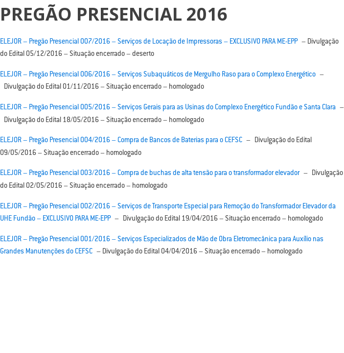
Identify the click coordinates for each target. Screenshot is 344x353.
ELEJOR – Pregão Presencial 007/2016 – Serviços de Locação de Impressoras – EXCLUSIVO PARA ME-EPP (149, 42)
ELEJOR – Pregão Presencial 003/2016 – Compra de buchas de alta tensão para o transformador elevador (149, 173)
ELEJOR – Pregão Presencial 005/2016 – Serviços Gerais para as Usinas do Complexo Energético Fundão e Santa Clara (168, 107)
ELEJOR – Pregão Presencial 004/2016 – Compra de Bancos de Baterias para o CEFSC (121, 140)
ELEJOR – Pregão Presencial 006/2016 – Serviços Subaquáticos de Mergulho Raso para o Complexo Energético (158, 75)
